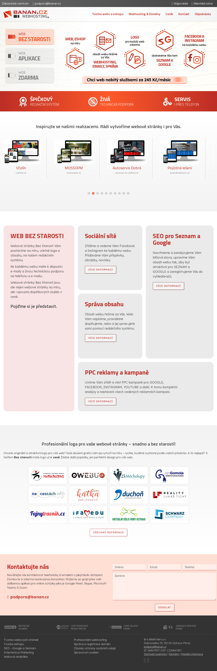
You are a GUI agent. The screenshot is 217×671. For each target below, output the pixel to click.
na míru (75, 40)
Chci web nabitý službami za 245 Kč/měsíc (129, 79)
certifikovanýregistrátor (79, 627)
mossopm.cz (82, 172)
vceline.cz (29, 172)
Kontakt (184, 14)
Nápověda (181, 3)
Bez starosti (36, 37)
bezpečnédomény (24, 627)
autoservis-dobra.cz (134, 172)
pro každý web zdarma (135, 40)
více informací (100, 269)
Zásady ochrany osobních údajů (95, 648)
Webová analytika (16, 656)
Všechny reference (108, 532)
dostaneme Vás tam (164, 60)
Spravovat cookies (86, 652)
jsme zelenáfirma (130, 627)
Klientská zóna (203, 3)
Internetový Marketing (19, 652)
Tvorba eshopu (14, 644)
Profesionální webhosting (90, 640)
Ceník (169, 14)
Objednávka (203, 14)
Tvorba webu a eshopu (107, 14)
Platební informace (192, 654)
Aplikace (36, 57)
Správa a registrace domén (92, 644)
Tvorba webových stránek (21, 640)
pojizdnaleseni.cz (188, 172)
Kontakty (174, 654)
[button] (89, 193)
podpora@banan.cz (48, 3)
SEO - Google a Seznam (20, 648)
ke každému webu (194, 40)
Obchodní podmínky (155, 654)
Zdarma (36, 76)
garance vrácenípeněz (186, 627)
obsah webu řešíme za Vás (105, 60)
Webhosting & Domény (144, 14)
